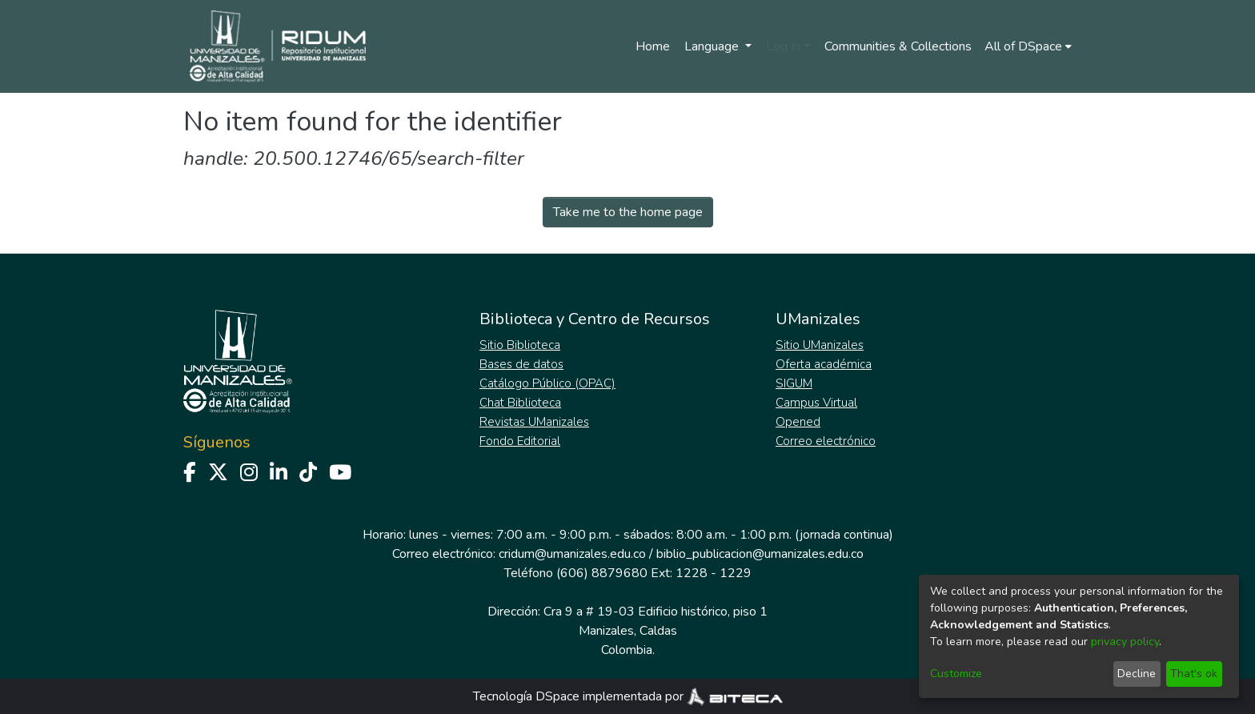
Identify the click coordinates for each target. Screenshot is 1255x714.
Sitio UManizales (820, 345)
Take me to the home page (628, 212)
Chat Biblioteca (520, 403)
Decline (1136, 673)
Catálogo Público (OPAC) (547, 383)
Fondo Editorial (519, 441)
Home (653, 46)
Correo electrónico (826, 441)
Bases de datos (521, 364)
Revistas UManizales (534, 422)
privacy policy (1125, 641)
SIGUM (794, 383)
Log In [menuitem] (783, 46)
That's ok (1193, 673)
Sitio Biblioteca (519, 345)
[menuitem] (1028, 46)
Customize (956, 673)
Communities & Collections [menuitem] (898, 46)
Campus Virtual (816, 403)
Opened (798, 422)
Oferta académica (824, 364)
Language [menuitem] (713, 46)
